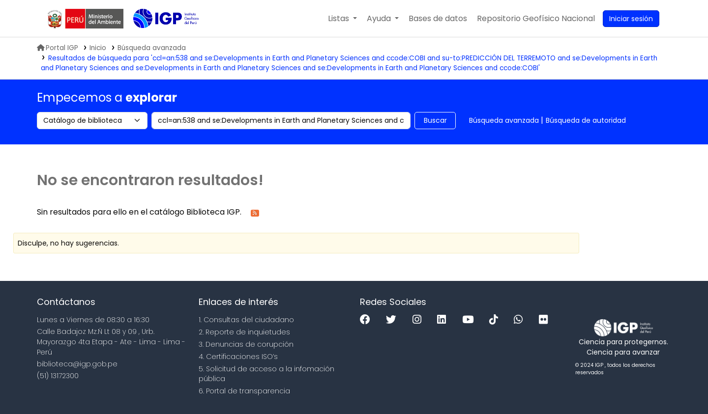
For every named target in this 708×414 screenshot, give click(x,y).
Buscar (435, 120)
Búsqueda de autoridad (586, 120)
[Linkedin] (444, 320)
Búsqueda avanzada (504, 120)
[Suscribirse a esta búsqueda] (254, 212)
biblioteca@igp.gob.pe (77, 364)
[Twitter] (393, 320)
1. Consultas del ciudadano (246, 320)
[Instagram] (419, 320)
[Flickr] (546, 320)
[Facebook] (367, 320)
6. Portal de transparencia (244, 391)
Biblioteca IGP (157, 38)
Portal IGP (57, 48)
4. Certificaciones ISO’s (238, 356)
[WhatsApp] (521, 320)
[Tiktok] (496, 320)
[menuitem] (536, 18)
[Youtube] (470, 320)
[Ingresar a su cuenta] (631, 18)
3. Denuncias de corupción (246, 344)
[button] (342, 18)
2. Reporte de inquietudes (244, 332)
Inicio (97, 48)
